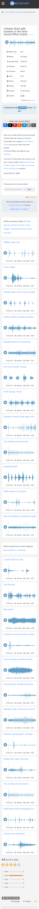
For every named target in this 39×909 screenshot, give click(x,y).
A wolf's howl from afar (13, 599)
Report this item (31, 197)
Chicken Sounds (9, 165)
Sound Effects (27, 141)
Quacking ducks (11, 466)
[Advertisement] (19, 558)
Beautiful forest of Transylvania (17, 342)
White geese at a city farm (15, 491)
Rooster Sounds (28, 162)
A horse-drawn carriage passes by (18, 724)
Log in (22, 107)
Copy (29, 188)
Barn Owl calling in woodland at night (20, 516)
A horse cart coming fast (14, 873)
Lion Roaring (9, 624)
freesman (32, 100)
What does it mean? (19, 209)
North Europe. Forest (13, 392)
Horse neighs (9, 267)
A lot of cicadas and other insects (18, 699)
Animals (6, 145)
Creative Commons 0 (16, 205)
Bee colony (8, 649)
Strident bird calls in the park (16, 798)
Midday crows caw (12, 242)
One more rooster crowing (15, 367)
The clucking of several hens (16, 441)
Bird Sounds (14, 168)
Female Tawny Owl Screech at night (19, 292)
